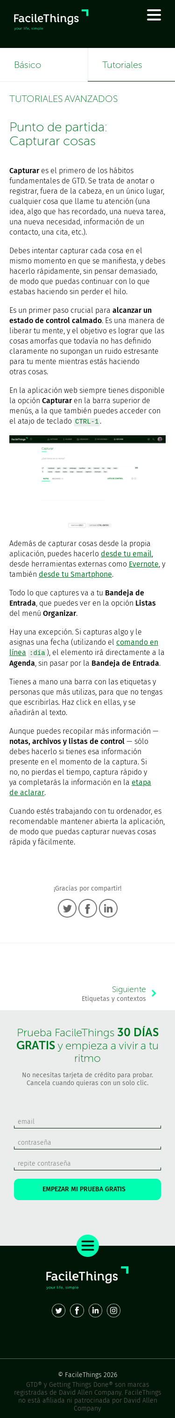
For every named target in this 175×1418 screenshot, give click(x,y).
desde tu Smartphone (75, 574)
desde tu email (126, 553)
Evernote (144, 564)
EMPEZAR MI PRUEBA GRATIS (87, 1189)
